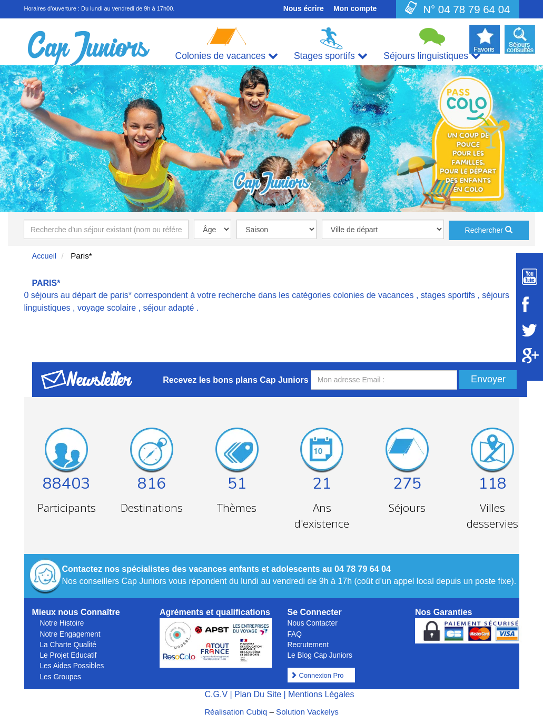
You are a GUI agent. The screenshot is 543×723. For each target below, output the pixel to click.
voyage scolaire (106, 307)
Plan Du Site (257, 694)
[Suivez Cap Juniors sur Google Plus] (529, 355)
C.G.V (216, 694)
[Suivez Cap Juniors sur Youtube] (529, 277)
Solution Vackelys (307, 711)
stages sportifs (448, 295)
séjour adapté (168, 307)
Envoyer (488, 379)
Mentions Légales (321, 694)
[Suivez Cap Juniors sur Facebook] (529, 304)
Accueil (44, 256)
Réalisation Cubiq (235, 711)
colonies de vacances (373, 295)
